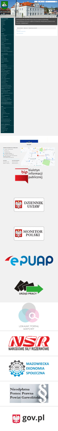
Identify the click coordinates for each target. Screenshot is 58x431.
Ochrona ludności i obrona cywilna (6, 99)
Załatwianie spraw (3, 75)
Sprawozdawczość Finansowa (5, 90)
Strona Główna (3, 20)
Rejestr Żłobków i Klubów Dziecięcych (7, 51)
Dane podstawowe (4, 35)
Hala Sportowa (3, 127)
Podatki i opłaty (3, 77)
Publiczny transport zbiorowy (5, 78)
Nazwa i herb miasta (4, 58)
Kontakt (2, 31)
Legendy (2, 62)
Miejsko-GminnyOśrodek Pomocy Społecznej (6, 44)
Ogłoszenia (2, 23)
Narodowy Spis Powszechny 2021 (6, 120)
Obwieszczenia (3, 82)
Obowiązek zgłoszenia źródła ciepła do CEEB (7, 93)
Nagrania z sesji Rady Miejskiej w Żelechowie (6, 88)
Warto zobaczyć (3, 108)
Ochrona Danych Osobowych (5, 48)
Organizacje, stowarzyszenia (5, 113)
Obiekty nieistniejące (4, 59)
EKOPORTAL (3, 96)
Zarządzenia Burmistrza (4, 81)
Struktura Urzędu (3, 38)
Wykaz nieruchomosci (20, 33)
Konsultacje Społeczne (4, 91)
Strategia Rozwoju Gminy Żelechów (6, 86)
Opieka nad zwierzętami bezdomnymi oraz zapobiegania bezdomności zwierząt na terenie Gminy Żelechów (6, 103)
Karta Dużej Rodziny (4, 74)
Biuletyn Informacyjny (4, 66)
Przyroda (2, 109)
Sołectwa (2, 42)
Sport (2, 27)
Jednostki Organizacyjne (4, 39)
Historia (2, 55)
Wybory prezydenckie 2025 (5, 95)
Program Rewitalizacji (4, 100)
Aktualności (2, 21)
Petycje (2, 117)
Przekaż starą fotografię (4, 116)
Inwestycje (2, 28)
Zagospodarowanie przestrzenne (6, 85)
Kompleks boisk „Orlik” (4, 128)
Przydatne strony (3, 112)
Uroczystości (3, 24)
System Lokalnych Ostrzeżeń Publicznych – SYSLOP (5, 71)
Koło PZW (2, 131)
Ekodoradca (3, 69)
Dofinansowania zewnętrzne (5, 47)
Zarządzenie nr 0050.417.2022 (21, 31)
